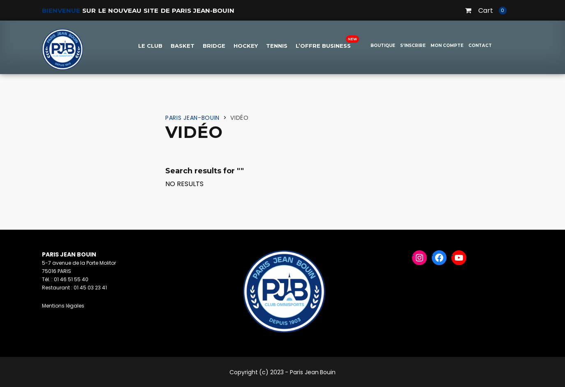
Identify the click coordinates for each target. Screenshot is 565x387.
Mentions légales (63, 305)
